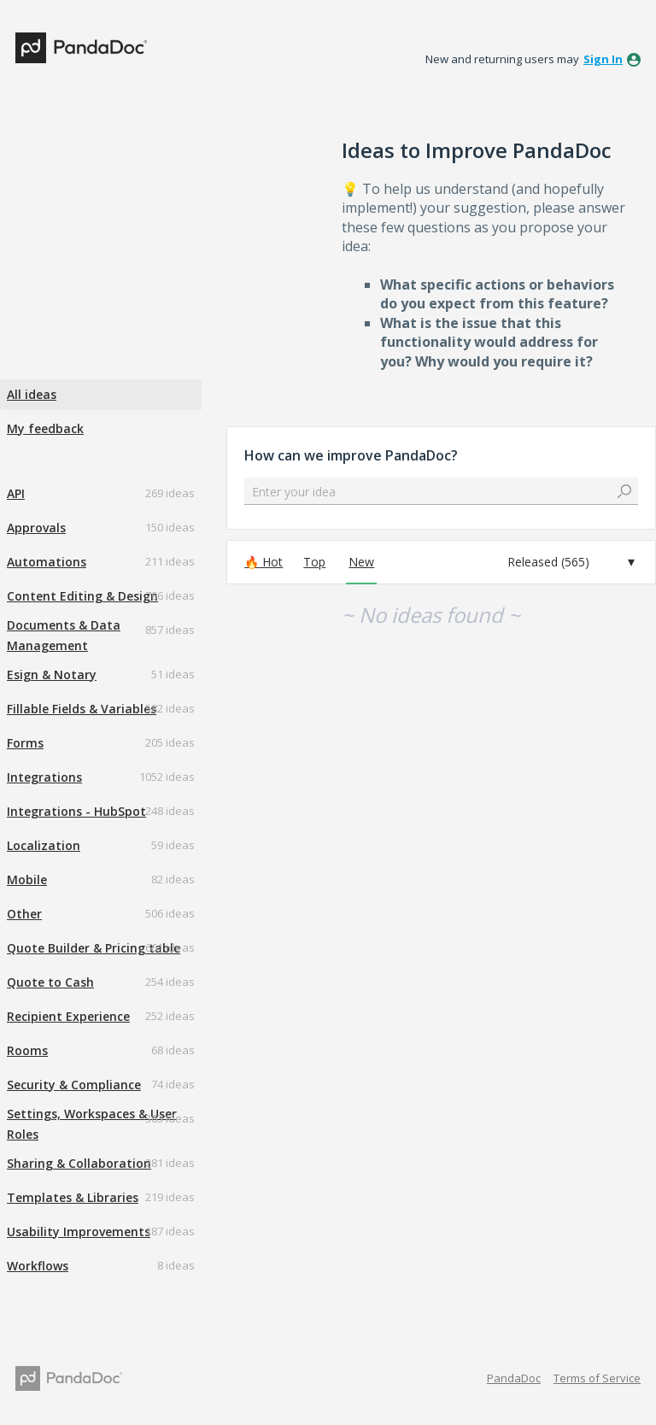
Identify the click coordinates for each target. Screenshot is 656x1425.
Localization (43, 845)
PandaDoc (514, 1378)
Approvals (36, 527)
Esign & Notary (52, 674)
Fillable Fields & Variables (81, 709)
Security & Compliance (74, 1084)
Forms (25, 743)
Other (24, 914)
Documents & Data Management (63, 635)
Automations (46, 562)
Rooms (27, 1050)
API (16, 493)
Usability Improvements (78, 1231)
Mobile (27, 879)
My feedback (45, 428)
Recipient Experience (68, 1016)
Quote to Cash (50, 982)
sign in (603, 59)
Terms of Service (597, 1378)
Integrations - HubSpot (76, 811)
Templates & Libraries (72, 1197)
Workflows (37, 1266)
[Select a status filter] (571, 562)
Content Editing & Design (82, 596)
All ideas (31, 394)
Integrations (44, 777)
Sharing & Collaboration (79, 1163)
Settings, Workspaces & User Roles (92, 1123)
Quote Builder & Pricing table (93, 948)
